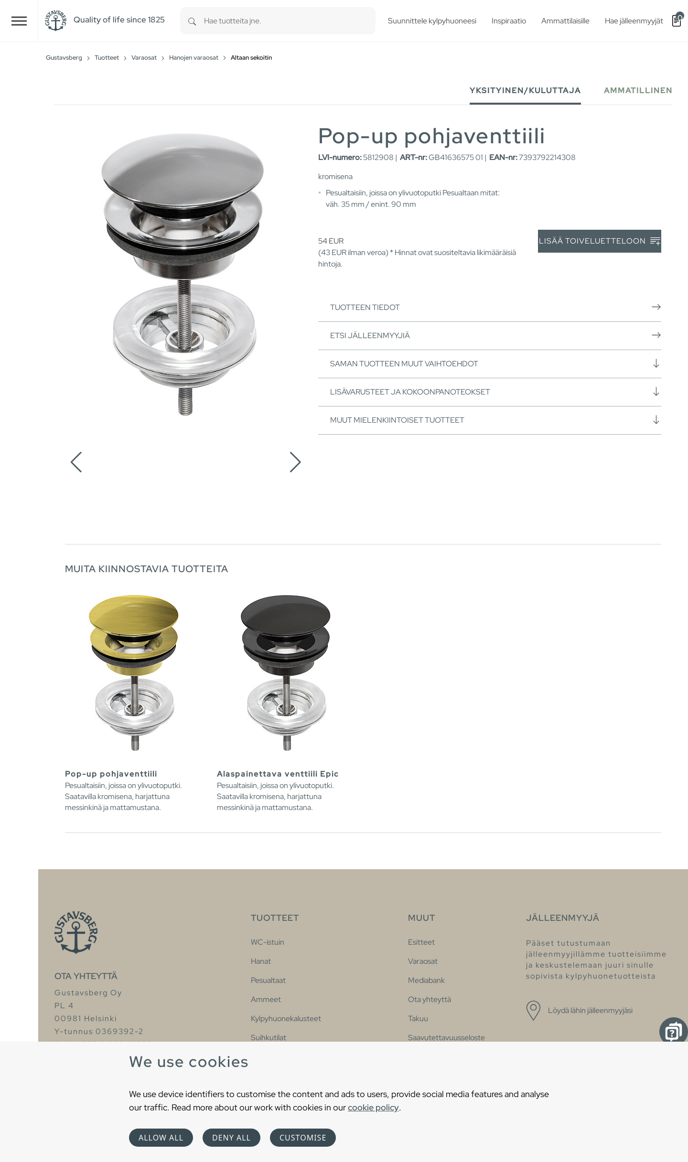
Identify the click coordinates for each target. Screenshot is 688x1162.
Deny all (231, 1137)
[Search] (192, 21)
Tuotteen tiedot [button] (495, 307)
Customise (303, 1137)
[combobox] (290, 21)
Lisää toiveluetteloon (599, 241)
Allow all (161, 1137)
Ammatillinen (638, 90)
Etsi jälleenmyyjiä (495, 335)
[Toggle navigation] (19, 21)
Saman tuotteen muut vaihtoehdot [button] (495, 363)
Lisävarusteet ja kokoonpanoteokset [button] (495, 391)
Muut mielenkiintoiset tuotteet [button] (495, 420)
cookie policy (373, 1107)
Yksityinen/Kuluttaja (525, 90)
